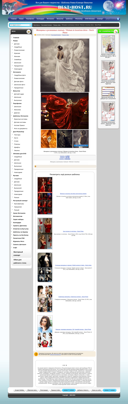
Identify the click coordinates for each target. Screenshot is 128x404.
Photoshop (78, 19)
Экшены (17, 150)
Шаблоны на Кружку (20, 232)
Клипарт (100, 19)
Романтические (19, 50)
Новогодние (18, 69)
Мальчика (17, 110)
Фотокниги (50, 19)
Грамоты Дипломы (20, 225)
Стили (16, 141)
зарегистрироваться (55, 354)
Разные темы (57, 25)
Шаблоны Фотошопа (20, 116)
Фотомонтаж (17, 216)
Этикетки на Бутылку (21, 229)
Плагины (17, 144)
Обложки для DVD (19, 153)
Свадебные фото (20, 75)
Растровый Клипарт (46, 25)
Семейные (17, 59)
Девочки (17, 113)
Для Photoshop (18, 131)
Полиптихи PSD (19, 238)
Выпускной (17, 188)
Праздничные (18, 66)
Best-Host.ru (36, 25)
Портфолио (30, 19)
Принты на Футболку (20, 235)
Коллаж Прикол (19, 125)
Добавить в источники (111, 18)
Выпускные (18, 100)
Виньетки (60, 19)
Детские (17, 44)
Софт (15, 247)
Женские (17, 56)
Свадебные (18, 47)
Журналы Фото (18, 241)
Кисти (16, 138)
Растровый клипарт (20, 200)
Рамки (21, 19)
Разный (16, 210)
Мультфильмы (19, 204)
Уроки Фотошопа (19, 213)
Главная (14, 19)
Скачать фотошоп (19, 244)
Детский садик (19, 94)
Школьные (17, 62)
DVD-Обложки (90, 19)
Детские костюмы (20, 122)
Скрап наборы (18, 219)
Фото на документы (20, 128)
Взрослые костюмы (20, 119)
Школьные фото (19, 84)
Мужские (17, 53)
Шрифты (17, 147)
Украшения (18, 207)
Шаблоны (69, 19)
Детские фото (18, 81)
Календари (40, 19)
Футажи (16, 175)
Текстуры (17, 135)
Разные (16, 197)
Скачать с (65, 156)
